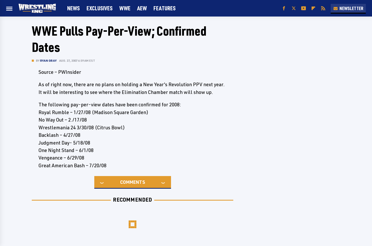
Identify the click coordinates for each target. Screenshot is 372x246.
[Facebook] (284, 8)
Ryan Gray (48, 60)
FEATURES (164, 8)
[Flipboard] (313, 8)
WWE (124, 8)
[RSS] (323, 8)
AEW (142, 8)
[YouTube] (303, 8)
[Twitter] (293, 8)
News (73, 8)
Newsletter (348, 8)
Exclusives (100, 8)
